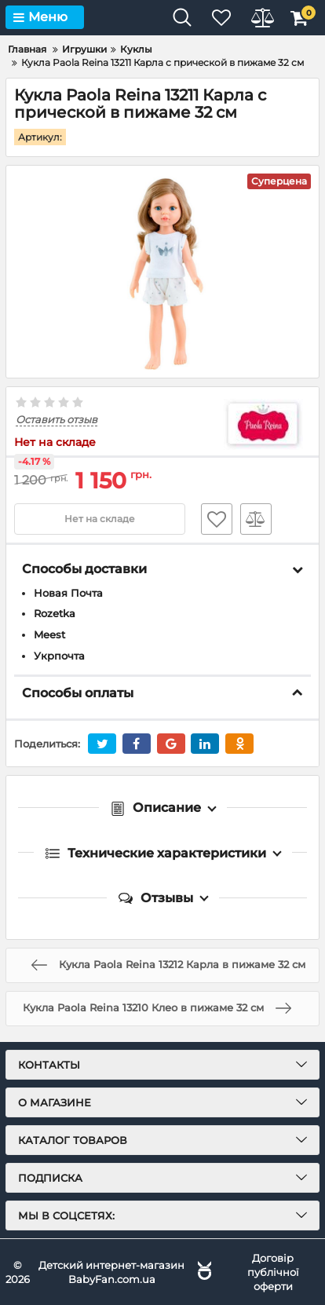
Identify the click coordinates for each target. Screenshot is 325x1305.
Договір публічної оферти (273, 1272)
